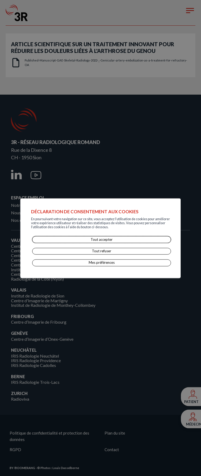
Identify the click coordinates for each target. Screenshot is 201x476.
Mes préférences (102, 263)
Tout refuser (101, 251)
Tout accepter (102, 239)
